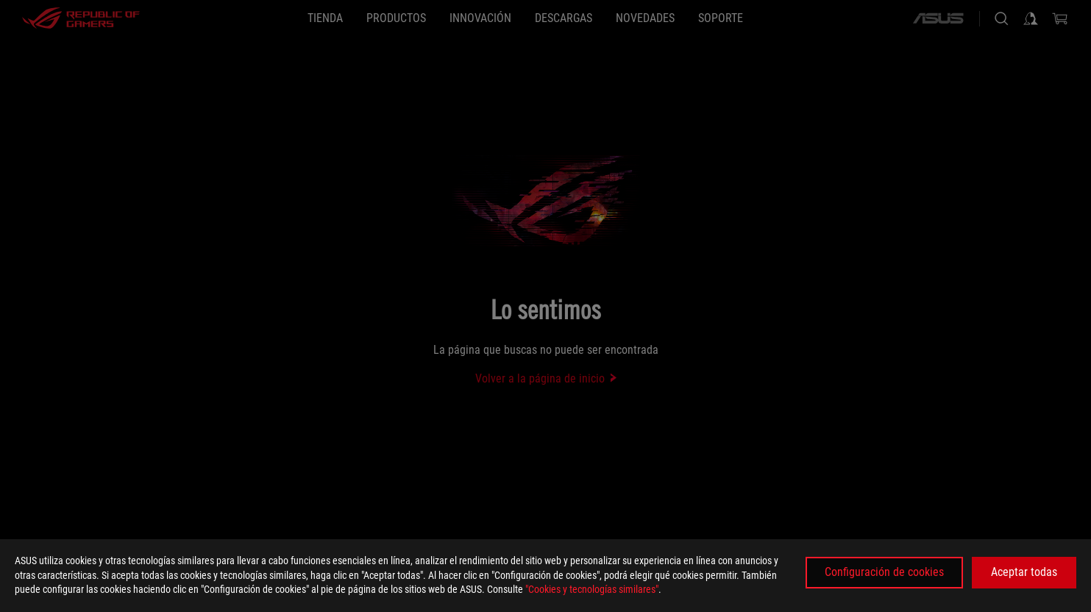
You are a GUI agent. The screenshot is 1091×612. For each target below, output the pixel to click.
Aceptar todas (1024, 572)
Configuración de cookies (884, 572)
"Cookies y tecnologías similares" (591, 589)
